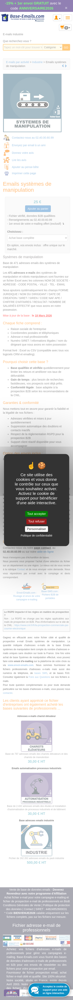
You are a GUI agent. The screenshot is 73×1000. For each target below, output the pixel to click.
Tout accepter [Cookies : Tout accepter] (36, 513)
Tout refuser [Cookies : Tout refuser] (36, 521)
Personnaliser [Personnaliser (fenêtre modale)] (36, 529)
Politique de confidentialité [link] (36, 535)
